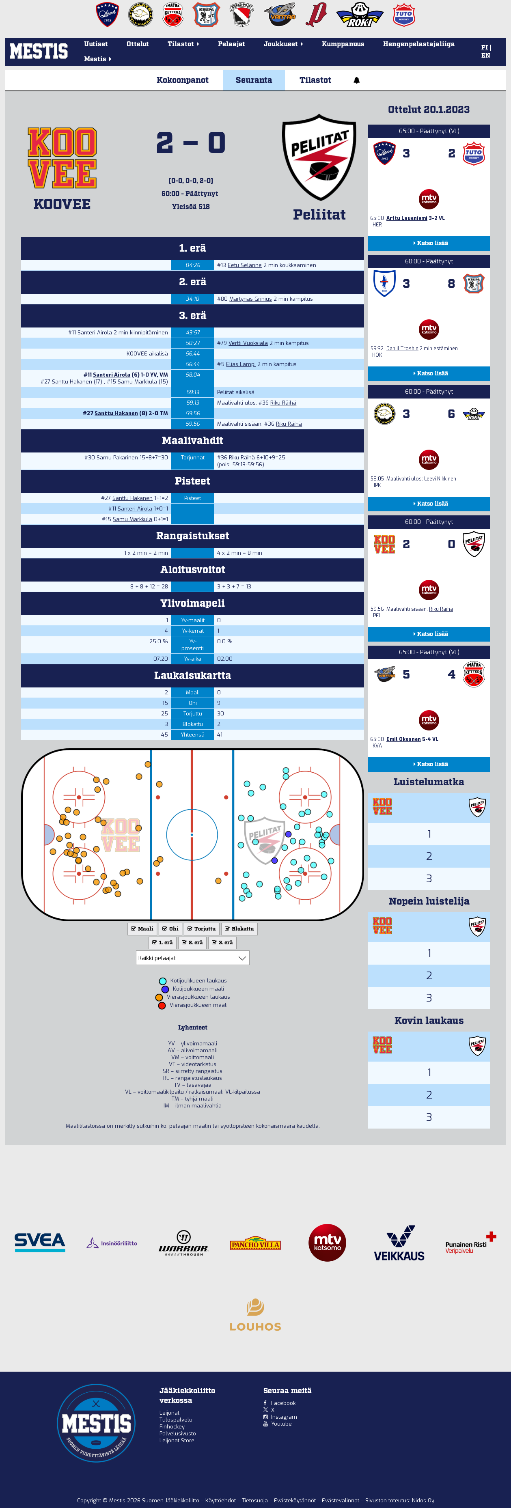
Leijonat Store (177, 1440)
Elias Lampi (241, 364)
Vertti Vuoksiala (248, 343)
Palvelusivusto (178, 1433)
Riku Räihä (283, 402)
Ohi (170, 929)
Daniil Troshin (402, 348)
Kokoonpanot (183, 80)
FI (484, 48)
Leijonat (169, 1412)
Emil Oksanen (403, 739)
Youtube (281, 1423)
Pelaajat (231, 44)
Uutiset (96, 44)
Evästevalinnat (340, 1500)
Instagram (284, 1416)
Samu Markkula (137, 381)
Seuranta (254, 80)
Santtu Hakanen (72, 381)
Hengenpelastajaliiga (419, 44)
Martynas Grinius (250, 298)
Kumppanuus (343, 44)
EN (485, 56)
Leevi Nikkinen (440, 479)
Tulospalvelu (176, 1419)
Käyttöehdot (221, 1500)
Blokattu (238, 929)
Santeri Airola (95, 332)
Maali (141, 929)
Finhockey (172, 1426)
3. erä (221, 942)
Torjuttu (201, 929)
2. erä (191, 942)
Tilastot (315, 80)
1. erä (162, 942)
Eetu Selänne (245, 265)
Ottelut (138, 44)
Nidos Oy (423, 1500)
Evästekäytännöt (295, 1500)
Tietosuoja (256, 1500)
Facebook (283, 1403)
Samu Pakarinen (117, 457)
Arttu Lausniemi (406, 218)
